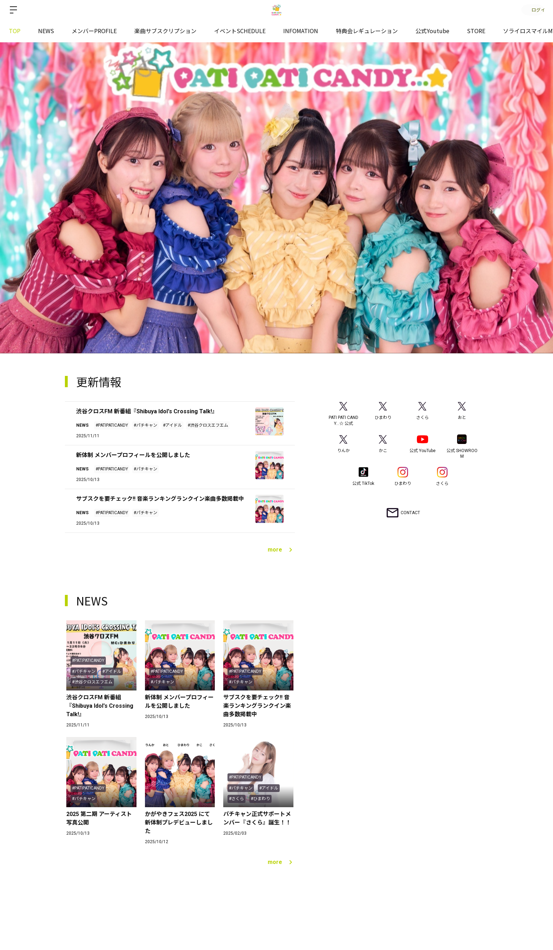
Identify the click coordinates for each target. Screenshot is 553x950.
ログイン (531, 10)
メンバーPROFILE (94, 30)
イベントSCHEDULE (240, 30)
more (281, 550)
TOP (14, 30)
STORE (476, 30)
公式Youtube (432, 30)
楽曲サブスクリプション (165, 30)
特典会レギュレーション (367, 30)
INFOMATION (300, 30)
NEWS (46, 30)
